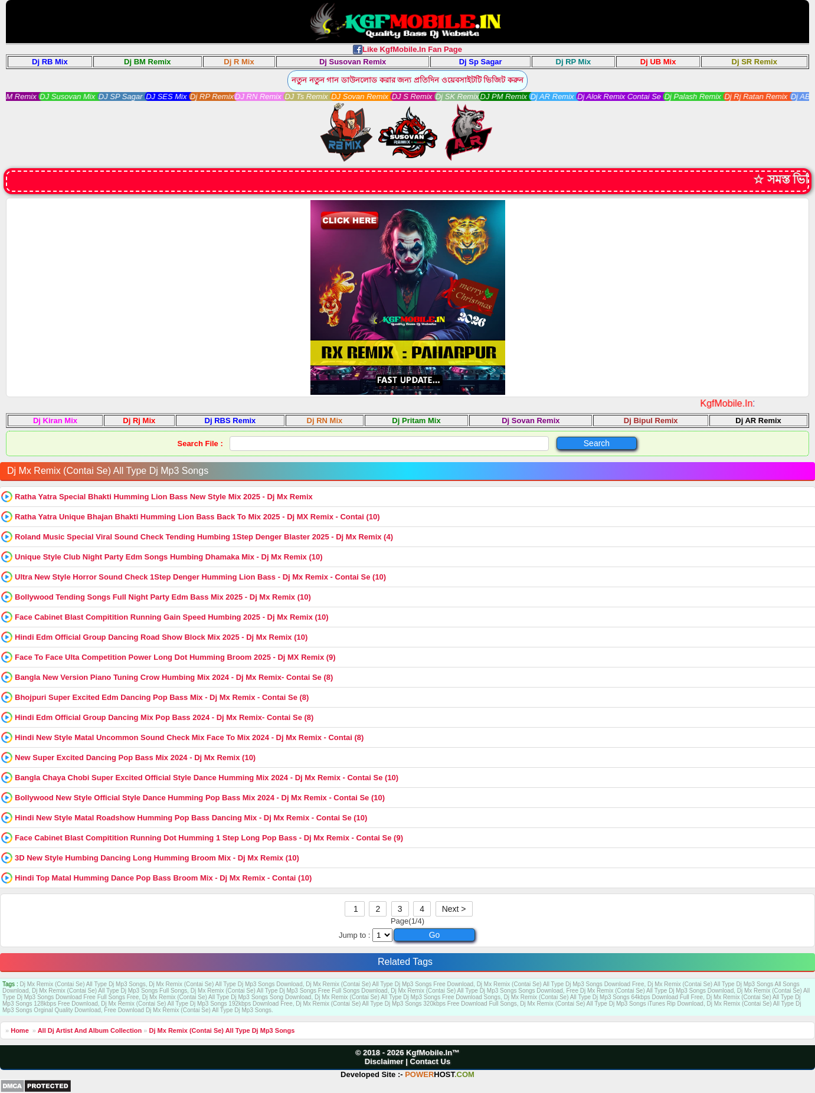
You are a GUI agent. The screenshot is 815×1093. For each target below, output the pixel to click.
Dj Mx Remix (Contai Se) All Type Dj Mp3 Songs (221, 1030)
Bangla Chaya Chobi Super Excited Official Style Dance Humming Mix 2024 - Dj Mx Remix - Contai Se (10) (206, 777)
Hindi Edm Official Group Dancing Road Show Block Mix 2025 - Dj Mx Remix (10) (161, 637)
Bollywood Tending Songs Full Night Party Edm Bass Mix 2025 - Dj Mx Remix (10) (163, 597)
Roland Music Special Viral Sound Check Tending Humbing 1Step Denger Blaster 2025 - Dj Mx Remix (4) (204, 536)
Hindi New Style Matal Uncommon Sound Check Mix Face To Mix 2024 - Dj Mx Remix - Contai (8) (189, 737)
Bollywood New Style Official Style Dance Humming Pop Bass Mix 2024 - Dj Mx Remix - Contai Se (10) (200, 797)
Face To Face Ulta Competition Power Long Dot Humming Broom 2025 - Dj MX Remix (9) (175, 657)
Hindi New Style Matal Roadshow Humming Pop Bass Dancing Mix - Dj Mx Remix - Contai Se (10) (191, 817)
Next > (454, 909)
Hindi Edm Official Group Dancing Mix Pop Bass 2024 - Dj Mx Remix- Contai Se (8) (164, 717)
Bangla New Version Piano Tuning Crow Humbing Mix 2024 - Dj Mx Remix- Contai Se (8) (174, 677)
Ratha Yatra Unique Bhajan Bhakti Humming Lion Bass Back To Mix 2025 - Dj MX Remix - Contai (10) (197, 516)
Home (20, 1030)
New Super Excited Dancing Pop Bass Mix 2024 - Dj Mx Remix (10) (135, 757)
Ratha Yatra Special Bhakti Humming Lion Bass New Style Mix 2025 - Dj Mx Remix (164, 496)
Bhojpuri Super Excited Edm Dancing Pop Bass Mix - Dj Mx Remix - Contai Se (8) (162, 697)
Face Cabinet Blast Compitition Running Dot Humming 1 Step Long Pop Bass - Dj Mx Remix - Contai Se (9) (209, 837)
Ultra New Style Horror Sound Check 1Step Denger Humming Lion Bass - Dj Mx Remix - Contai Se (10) (200, 576)
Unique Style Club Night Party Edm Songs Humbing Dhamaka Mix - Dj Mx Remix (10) (169, 556)
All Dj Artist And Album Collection (90, 1030)
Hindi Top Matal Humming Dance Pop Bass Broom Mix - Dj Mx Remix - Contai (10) (163, 877)
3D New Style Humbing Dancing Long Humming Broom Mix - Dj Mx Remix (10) (157, 857)
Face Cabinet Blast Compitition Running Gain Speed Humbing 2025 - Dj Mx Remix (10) (172, 617)
